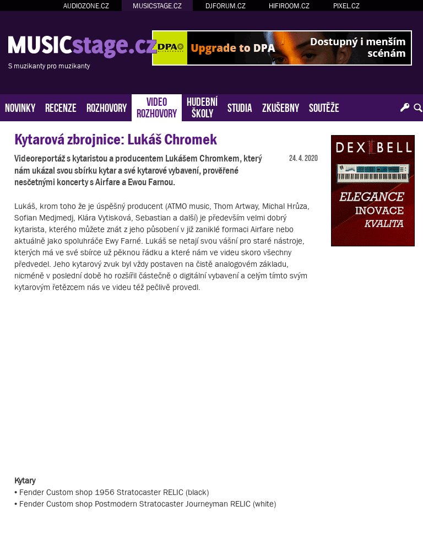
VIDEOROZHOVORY (157, 106)
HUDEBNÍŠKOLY (202, 106)
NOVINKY (20, 106)
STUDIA (239, 106)
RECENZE (61, 106)
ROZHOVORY (106, 106)
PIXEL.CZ (346, 6)
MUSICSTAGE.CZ (157, 6)
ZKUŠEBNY (280, 106)
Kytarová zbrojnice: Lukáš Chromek (115, 139)
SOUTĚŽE (324, 106)
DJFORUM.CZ (225, 6)
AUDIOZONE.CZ (86, 6)
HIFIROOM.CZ (289, 6)
